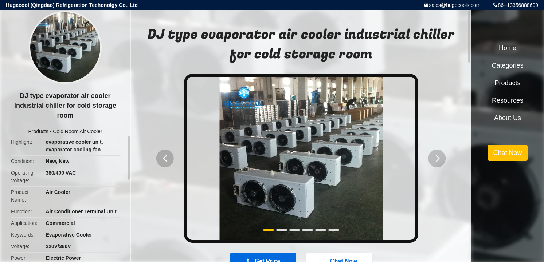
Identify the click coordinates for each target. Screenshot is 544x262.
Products (38, 131)
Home (507, 48)
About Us (507, 118)
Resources (507, 100)
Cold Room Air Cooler (77, 131)
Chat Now (507, 152)
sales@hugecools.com (454, 5)
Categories (507, 65)
